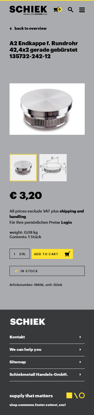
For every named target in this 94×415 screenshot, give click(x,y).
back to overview (28, 28)
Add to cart (52, 253)
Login (66, 222)
